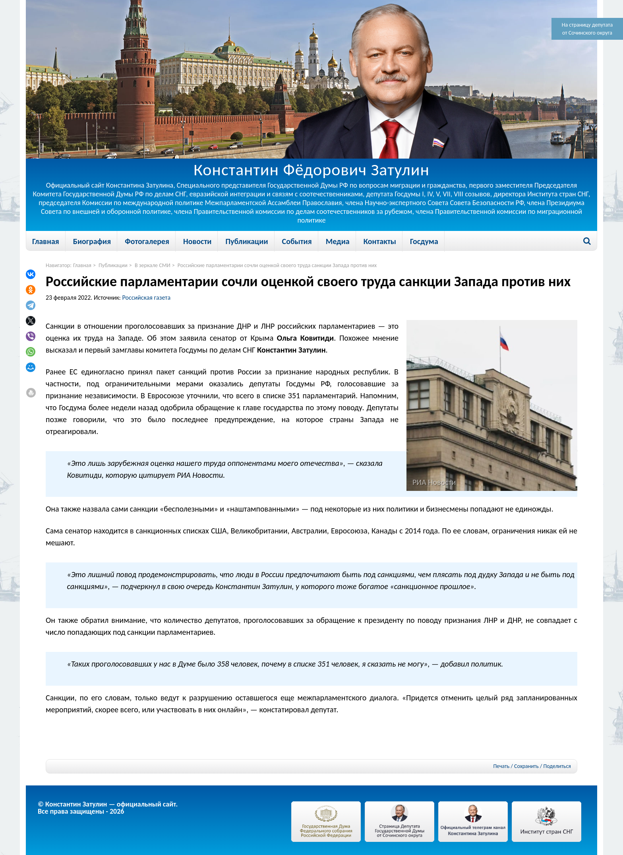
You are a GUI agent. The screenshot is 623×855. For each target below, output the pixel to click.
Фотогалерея (147, 241)
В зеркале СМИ (152, 265)
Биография (92, 241)
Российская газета (146, 297)
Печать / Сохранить (515, 766)
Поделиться (557, 766)
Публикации (246, 241)
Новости (197, 241)
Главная (45, 241)
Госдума (424, 241)
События (297, 241)
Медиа (338, 241)
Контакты (380, 241)
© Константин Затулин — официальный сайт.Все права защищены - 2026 (108, 808)
